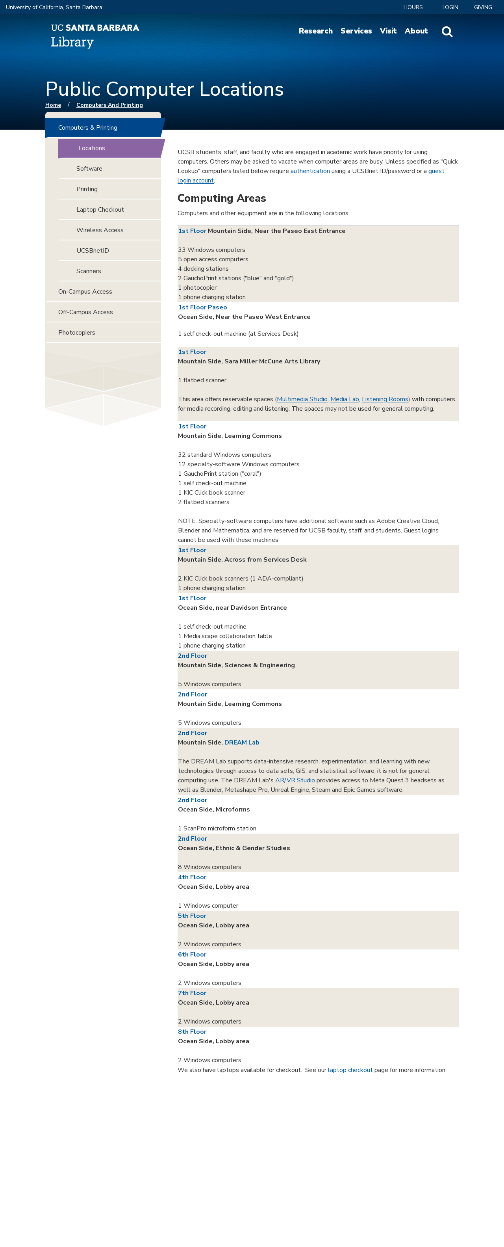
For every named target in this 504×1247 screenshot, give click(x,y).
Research (316, 31)
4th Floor (192, 877)
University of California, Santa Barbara (54, 7)
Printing (87, 189)
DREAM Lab (241, 742)
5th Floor (192, 916)
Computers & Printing (87, 127)
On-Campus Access (85, 291)
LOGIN (450, 7)
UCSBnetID (92, 250)
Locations (91, 148)
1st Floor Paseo (202, 307)
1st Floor (192, 231)
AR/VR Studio (295, 780)
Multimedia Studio (302, 399)
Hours (413, 7)
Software (89, 168)
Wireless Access (100, 230)
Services (356, 31)
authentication (310, 171)
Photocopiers (76, 332)
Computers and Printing (109, 105)
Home (53, 105)
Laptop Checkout (100, 209)
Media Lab (344, 399)
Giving (483, 7)
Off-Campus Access (85, 312)
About (416, 31)
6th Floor (192, 954)
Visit (388, 31)
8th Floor (192, 1031)
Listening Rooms (385, 399)
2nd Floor (192, 655)
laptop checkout (350, 1070)
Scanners (88, 271)
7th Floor (192, 993)
